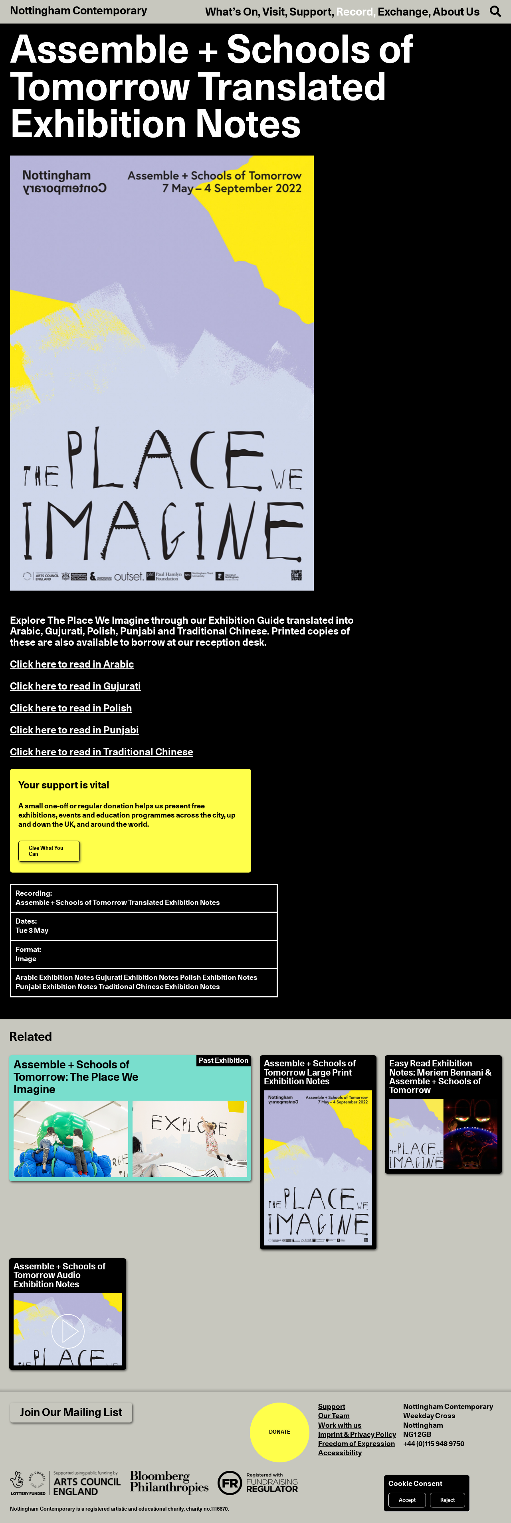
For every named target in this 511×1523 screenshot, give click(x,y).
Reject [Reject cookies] (447, 1500)
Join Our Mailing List (71, 1413)
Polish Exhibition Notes (218, 977)
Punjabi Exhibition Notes (57, 987)
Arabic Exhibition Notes (55, 977)
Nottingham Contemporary (78, 11)
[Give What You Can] (49, 851)
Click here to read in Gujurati (75, 687)
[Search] (490, 12)
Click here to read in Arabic (72, 665)
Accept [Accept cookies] (407, 1500)
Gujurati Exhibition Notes (137, 977)
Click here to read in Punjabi (74, 730)
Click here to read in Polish (71, 708)
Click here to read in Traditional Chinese (101, 752)
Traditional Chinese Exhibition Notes (159, 987)
